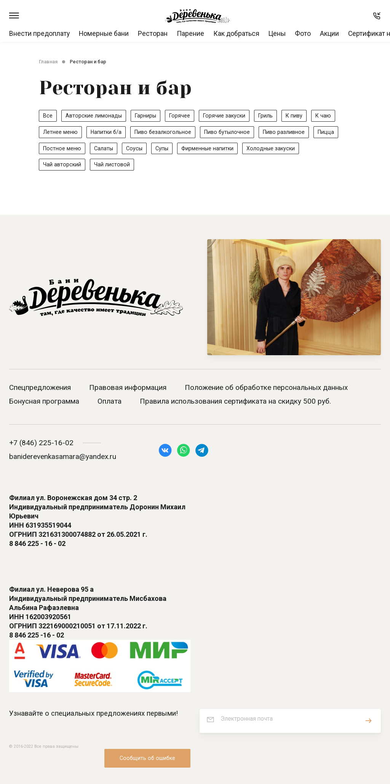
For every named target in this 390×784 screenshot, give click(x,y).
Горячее (181, 115)
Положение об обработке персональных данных (266, 389)
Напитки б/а (107, 132)
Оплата (109, 402)
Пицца (331, 132)
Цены (277, 33)
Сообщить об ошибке (147, 749)
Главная (48, 61)
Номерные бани (104, 33)
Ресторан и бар (88, 61)
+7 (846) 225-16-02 (41, 444)
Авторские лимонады (94, 115)
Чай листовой (112, 165)
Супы (163, 148)
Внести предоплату (39, 33)
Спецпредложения (40, 389)
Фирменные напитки (209, 148)
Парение (190, 33)
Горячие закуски (227, 115)
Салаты (104, 148)
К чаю (329, 115)
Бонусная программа (44, 402)
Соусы (135, 148)
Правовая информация (127, 389)
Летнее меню (60, 132)
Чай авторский (62, 165)
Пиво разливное (288, 132)
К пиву (299, 115)
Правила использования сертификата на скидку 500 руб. (235, 402)
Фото (303, 33)
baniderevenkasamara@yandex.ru (62, 458)
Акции (329, 33)
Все (48, 115)
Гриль (270, 115)
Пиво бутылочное (230, 132)
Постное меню (62, 148)
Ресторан (153, 33)
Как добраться (236, 33)
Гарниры (147, 115)
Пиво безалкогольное (165, 132)
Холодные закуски (274, 148)
